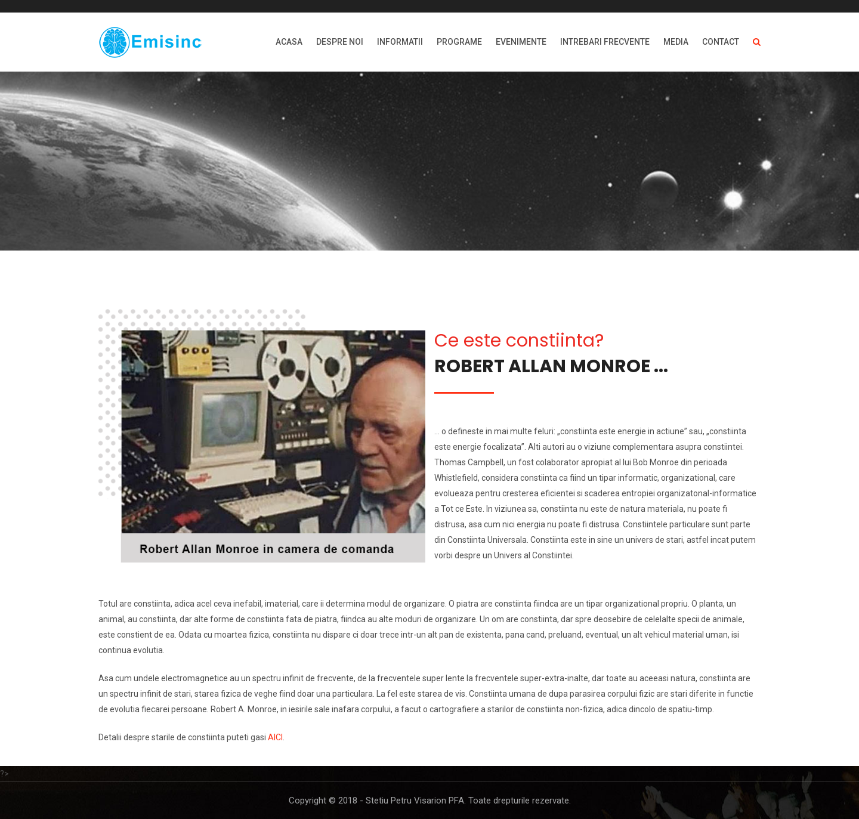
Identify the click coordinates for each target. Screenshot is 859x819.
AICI (275, 737)
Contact (720, 42)
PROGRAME (459, 42)
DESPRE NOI (339, 42)
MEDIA (675, 42)
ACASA (289, 42)
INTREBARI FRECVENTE (605, 42)
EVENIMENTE (521, 42)
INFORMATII (400, 42)
